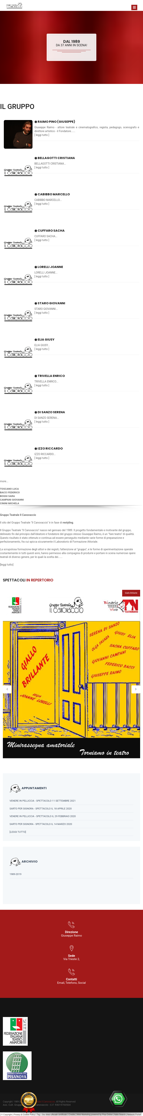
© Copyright (6, 1114)
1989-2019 (15, 874)
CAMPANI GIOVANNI (12, 499)
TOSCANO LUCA (9, 488)
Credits (72, 1114)
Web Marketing (84, 1114)
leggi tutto (42, 134)
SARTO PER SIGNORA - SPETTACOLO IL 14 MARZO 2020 (41, 824)
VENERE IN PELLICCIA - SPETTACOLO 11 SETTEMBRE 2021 (43, 800)
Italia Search (120, 1114)
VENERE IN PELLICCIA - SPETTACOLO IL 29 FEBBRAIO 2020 (43, 816)
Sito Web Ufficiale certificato (54, 1114)
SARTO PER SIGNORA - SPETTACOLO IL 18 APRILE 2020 (41, 808)
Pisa (104, 1114)
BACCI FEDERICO (10, 492)
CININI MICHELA (9, 503)
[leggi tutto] (18, 831)
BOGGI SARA (7, 496)
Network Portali (134, 1114)
